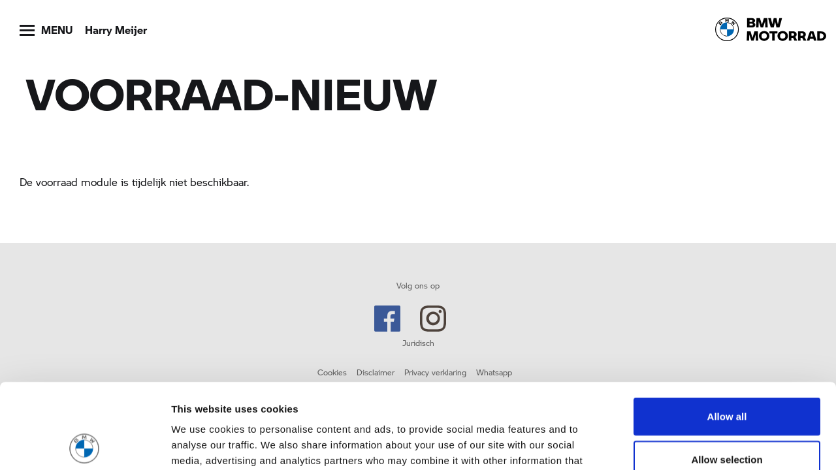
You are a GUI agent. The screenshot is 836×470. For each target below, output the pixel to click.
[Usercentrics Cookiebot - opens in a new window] (84, 444)
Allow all (727, 331)
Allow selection (726, 374)
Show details (685, 444)
